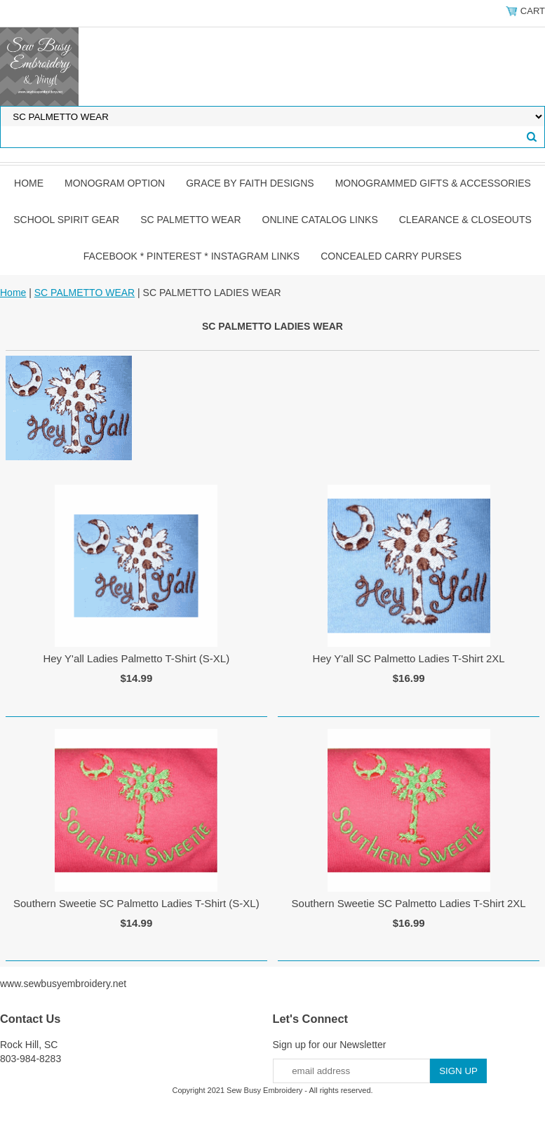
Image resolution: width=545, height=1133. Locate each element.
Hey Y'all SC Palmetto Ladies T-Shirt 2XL (409, 658)
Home (28, 183)
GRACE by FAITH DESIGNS (250, 183)
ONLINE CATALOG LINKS (320, 219)
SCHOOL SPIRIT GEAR (66, 219)
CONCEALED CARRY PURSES (391, 256)
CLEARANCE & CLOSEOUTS (465, 219)
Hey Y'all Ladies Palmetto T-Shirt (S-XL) (136, 658)
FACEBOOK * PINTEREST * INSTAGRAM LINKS (191, 256)
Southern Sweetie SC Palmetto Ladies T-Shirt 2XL (409, 903)
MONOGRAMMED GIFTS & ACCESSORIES (433, 183)
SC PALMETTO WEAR (190, 219)
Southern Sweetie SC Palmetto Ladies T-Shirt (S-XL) (136, 903)
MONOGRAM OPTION (115, 183)
